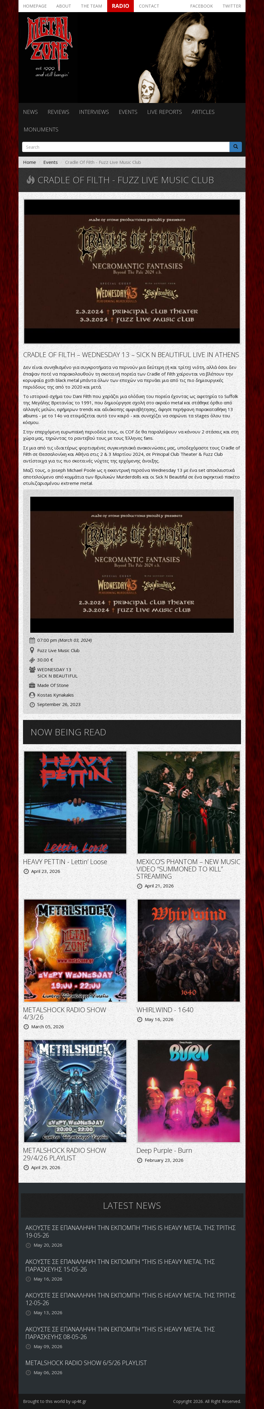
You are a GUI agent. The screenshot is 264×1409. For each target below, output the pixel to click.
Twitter (232, 6)
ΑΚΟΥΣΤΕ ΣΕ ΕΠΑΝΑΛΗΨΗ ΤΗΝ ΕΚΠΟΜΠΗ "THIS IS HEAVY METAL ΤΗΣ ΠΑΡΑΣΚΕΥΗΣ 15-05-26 (120, 1265)
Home (29, 162)
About (63, 6)
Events (128, 111)
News (30, 111)
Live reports (164, 111)
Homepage (35, 6)
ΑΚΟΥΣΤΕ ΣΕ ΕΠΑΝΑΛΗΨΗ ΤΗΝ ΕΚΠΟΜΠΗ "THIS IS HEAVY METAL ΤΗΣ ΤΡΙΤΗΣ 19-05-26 (130, 1231)
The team (91, 6)
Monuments (41, 129)
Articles (203, 111)
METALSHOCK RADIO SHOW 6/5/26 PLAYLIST (86, 1363)
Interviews (94, 111)
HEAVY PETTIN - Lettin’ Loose (65, 861)
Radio (120, 5)
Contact (149, 6)
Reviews (58, 111)
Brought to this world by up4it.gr (54, 1401)
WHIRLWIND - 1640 (165, 1009)
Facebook (201, 6)
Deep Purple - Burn (164, 1150)
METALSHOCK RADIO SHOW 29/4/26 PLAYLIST (64, 1153)
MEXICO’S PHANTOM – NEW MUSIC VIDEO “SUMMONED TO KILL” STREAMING (188, 868)
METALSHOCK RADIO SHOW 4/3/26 (64, 1013)
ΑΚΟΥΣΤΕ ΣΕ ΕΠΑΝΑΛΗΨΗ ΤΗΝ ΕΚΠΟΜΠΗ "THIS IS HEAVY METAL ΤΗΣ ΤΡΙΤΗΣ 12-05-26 (130, 1299)
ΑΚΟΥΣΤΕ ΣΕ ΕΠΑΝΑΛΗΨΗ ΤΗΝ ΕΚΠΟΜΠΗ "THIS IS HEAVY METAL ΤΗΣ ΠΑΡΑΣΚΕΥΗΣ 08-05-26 (120, 1333)
